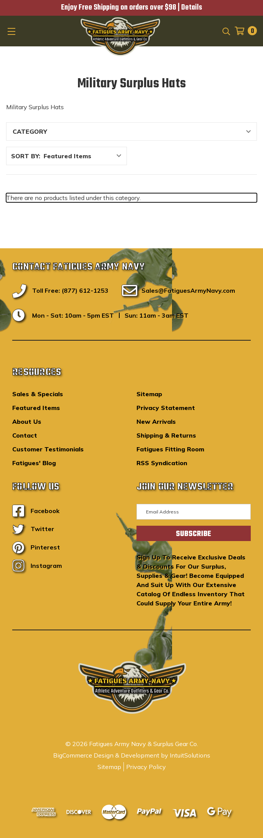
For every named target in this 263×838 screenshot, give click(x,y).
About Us (26, 421)
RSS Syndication (161, 463)
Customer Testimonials (48, 449)
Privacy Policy (146, 767)
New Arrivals (156, 421)
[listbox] (84, 156)
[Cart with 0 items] (243, 31)
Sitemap (149, 394)
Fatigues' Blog (34, 463)
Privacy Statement (165, 408)
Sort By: (25, 156)
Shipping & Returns (166, 435)
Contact (24, 435)
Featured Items (36, 408)
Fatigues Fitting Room (170, 449)
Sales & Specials (37, 394)
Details (191, 7)
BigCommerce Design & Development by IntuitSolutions (131, 755)
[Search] (225, 30)
